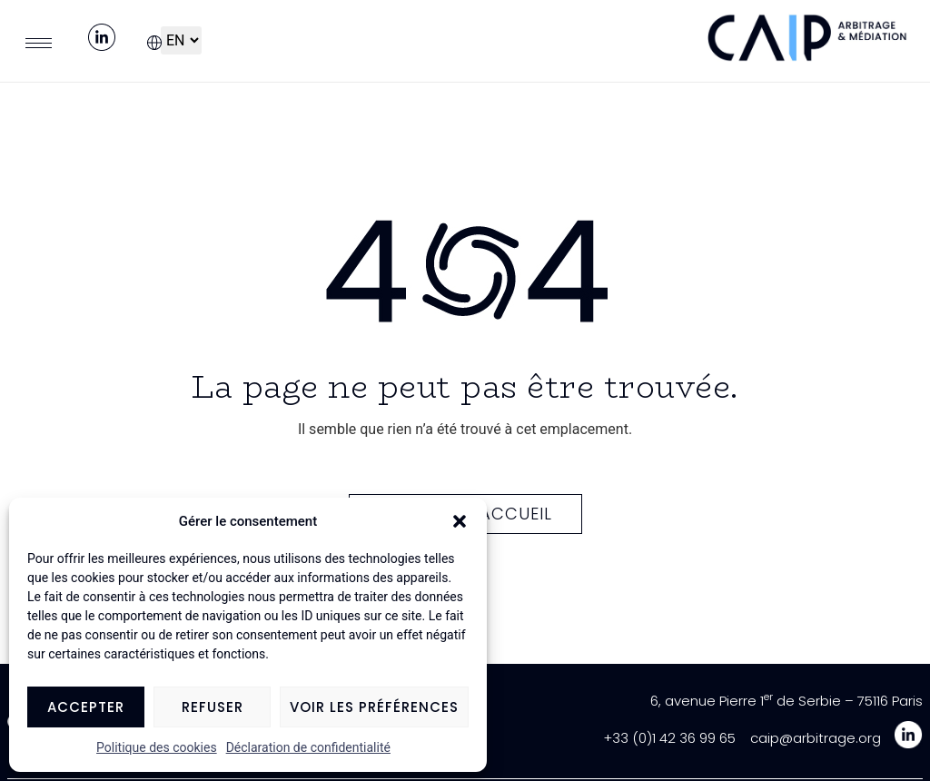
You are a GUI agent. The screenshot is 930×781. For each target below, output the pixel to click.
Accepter (85, 707)
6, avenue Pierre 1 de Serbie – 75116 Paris (786, 700)
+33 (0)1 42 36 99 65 (669, 737)
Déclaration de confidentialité (308, 747)
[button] (459, 521)
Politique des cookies (156, 747)
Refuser (212, 707)
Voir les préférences (374, 707)
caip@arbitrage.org (815, 737)
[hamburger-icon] (38, 43)
